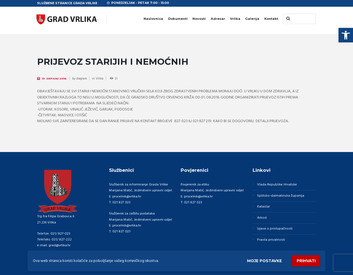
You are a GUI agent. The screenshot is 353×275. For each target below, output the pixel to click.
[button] (346, 35)
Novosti (199, 19)
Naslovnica (153, 19)
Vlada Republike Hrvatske (276, 184)
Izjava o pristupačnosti (274, 229)
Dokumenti (178, 19)
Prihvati (305, 260)
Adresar (218, 19)
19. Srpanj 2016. (54, 78)
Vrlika (235, 19)
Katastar (263, 207)
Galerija (252, 19)
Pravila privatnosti (270, 240)
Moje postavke (263, 260)
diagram (82, 78)
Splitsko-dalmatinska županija (280, 196)
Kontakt (271, 19)
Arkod (261, 218)
